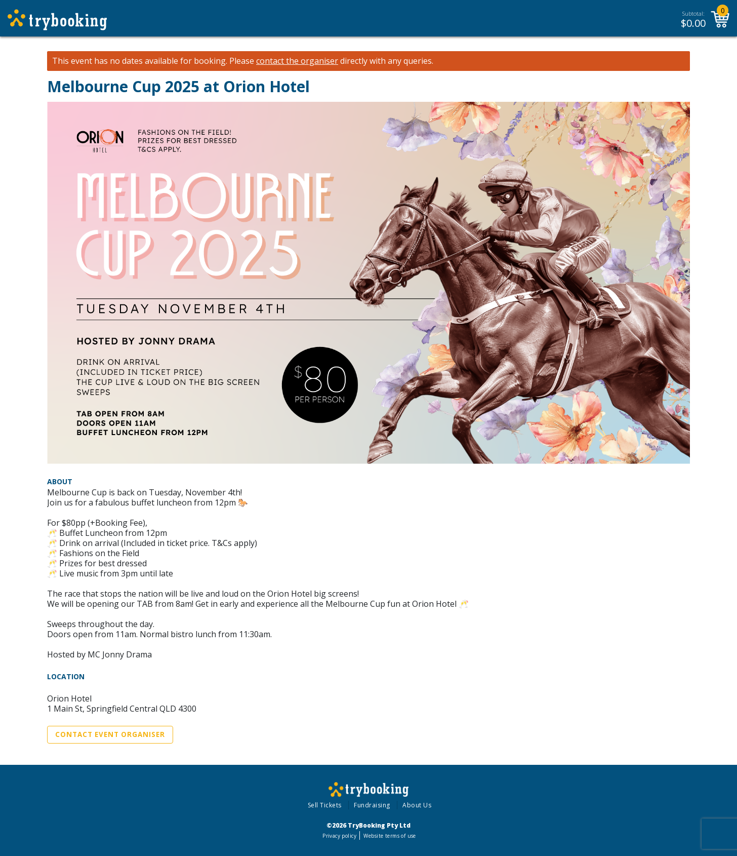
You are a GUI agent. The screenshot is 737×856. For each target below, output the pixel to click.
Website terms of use (389, 835)
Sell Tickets (325, 805)
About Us (416, 805)
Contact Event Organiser (110, 734)
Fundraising (372, 805)
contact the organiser (297, 61)
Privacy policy (339, 835)
